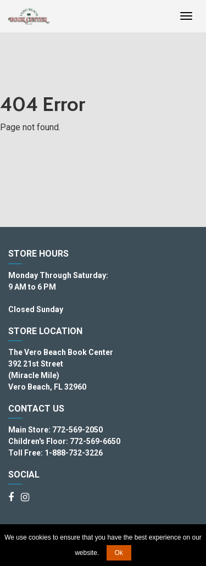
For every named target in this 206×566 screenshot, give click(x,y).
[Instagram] (25, 497)
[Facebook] (11, 497)
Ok (119, 553)
